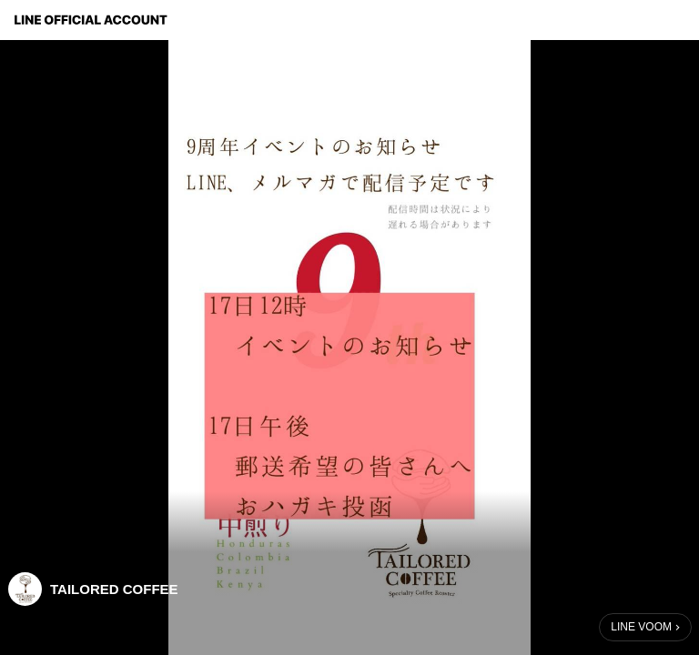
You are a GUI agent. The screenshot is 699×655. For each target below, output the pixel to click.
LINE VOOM (641, 626)
